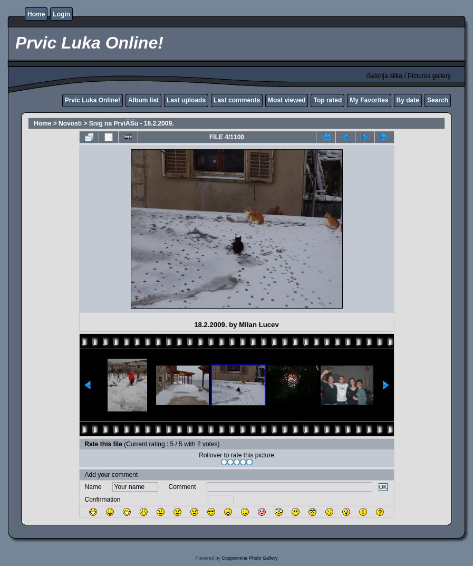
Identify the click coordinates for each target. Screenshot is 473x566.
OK (383, 487)
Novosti (70, 123)
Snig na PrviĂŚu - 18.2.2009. (131, 123)
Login (61, 14)
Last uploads (186, 100)
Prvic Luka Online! (92, 100)
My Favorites (369, 100)
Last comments (237, 100)
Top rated (327, 100)
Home (36, 14)
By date (408, 100)
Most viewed (286, 100)
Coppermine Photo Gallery (249, 558)
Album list (143, 100)
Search (437, 100)
